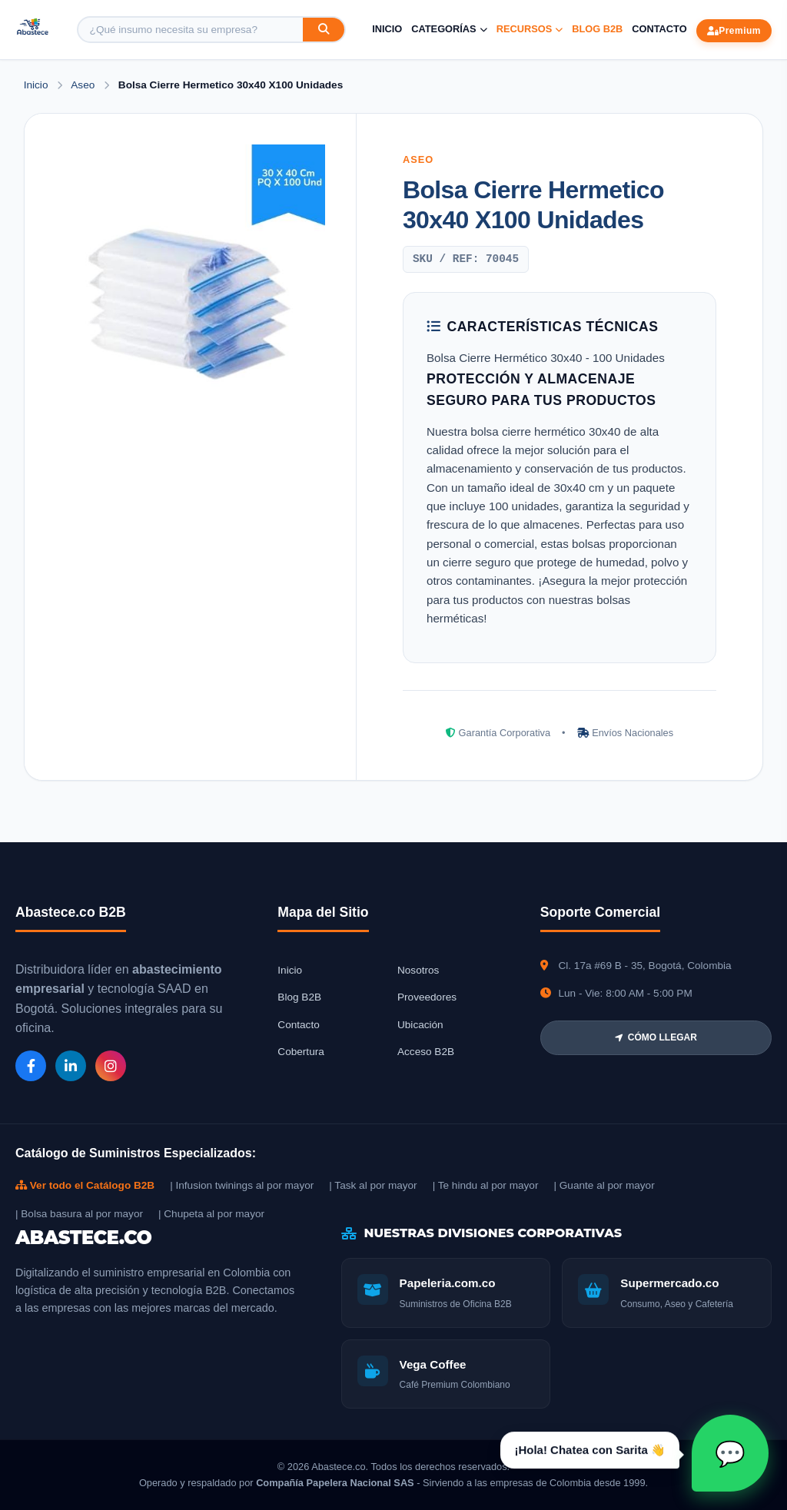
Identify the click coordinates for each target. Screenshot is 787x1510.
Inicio (387, 29)
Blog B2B (597, 29)
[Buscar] (323, 29)
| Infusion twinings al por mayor (242, 1185)
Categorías (448, 29)
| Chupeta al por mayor (211, 1214)
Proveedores (427, 997)
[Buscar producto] (190, 29)
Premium (734, 30)
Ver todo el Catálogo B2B (84, 1185)
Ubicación (420, 1024)
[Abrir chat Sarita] (730, 1453)
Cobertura (300, 1051)
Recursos (529, 29)
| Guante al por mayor (603, 1185)
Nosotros (418, 970)
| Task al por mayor (373, 1185)
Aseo (84, 85)
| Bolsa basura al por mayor (79, 1214)
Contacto (659, 29)
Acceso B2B (425, 1051)
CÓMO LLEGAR (656, 1037)
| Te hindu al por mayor (486, 1185)
